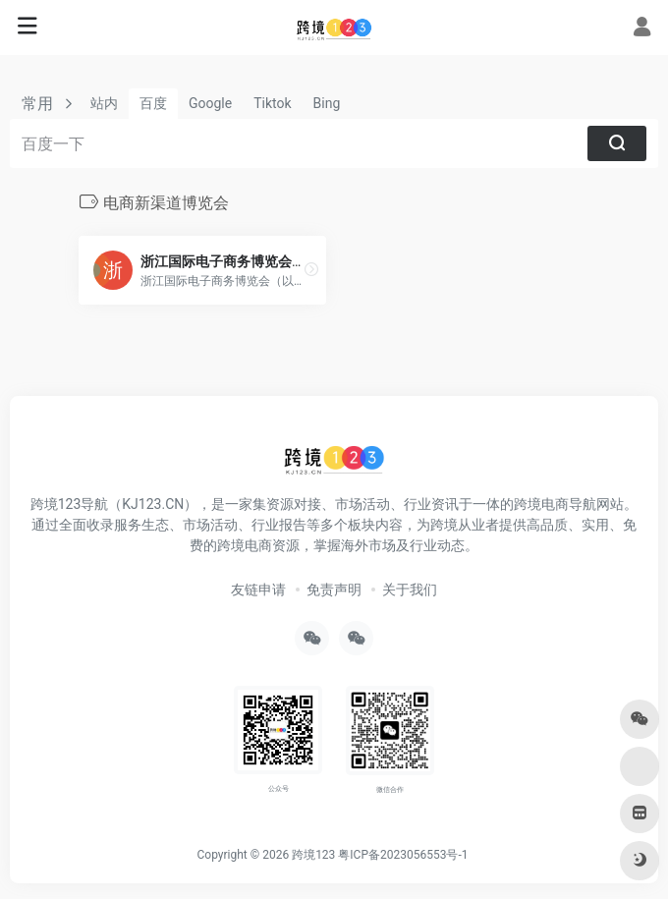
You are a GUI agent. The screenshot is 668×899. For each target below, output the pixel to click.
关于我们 (409, 589)
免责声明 (334, 589)
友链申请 (258, 589)
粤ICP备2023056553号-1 (403, 855)
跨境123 (313, 855)
